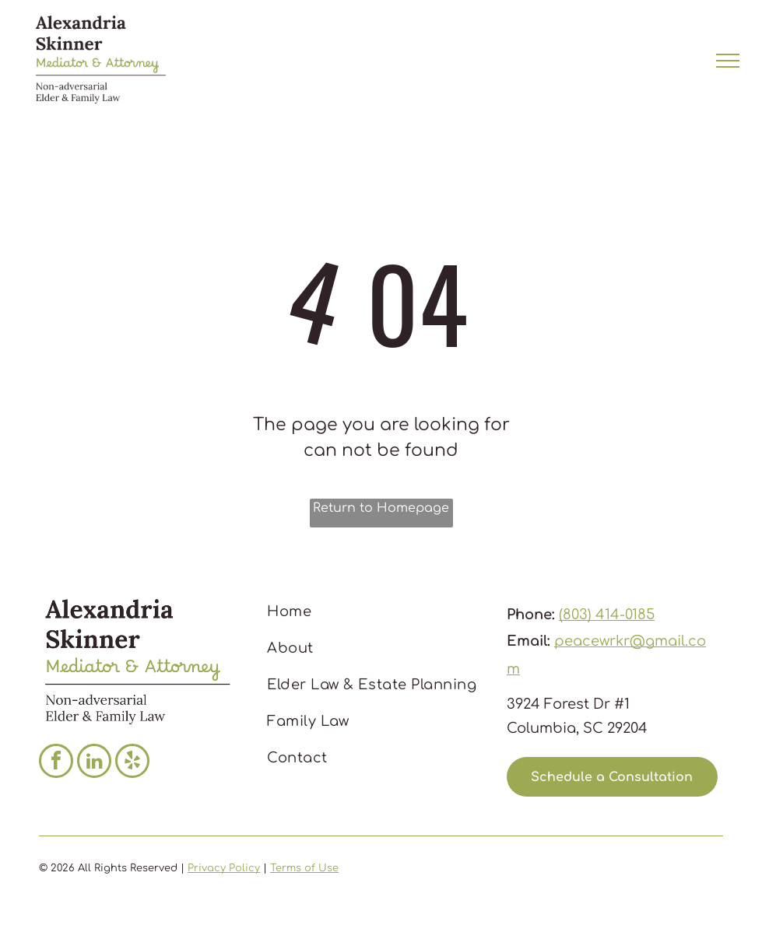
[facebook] (56, 763)
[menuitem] (376, 612)
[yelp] (132, 763)
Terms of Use (304, 868)
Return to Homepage (381, 508)
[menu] (728, 60)
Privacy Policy (224, 868)
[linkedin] (94, 763)
